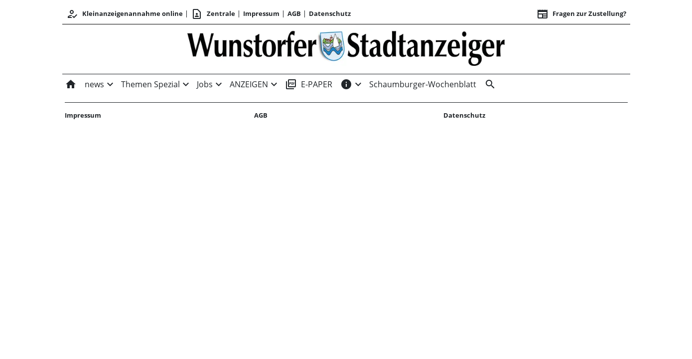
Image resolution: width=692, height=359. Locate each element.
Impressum (261, 13)
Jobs (205, 84)
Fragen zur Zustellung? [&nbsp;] (581, 14)
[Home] (73, 84)
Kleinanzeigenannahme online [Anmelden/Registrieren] (124, 14)
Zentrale (213, 14)
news (94, 84)
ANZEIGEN (249, 84)
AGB (294, 13)
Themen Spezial (150, 84)
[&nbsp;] (488, 84)
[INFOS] (346, 84)
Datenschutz (330, 13)
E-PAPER (308, 84)
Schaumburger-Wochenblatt (422, 84)
